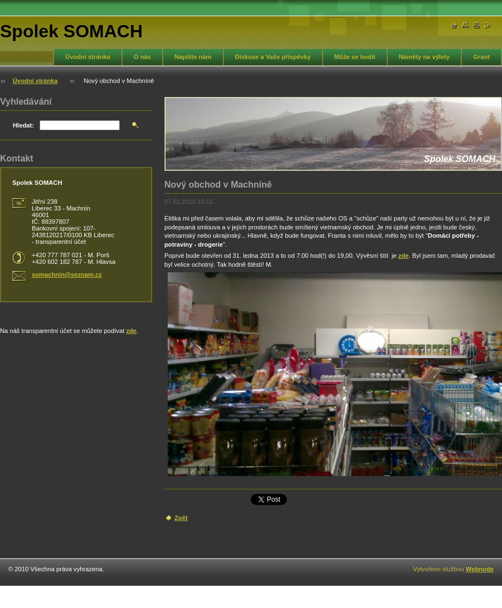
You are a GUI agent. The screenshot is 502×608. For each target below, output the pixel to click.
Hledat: (23, 125)
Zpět (181, 517)
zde (403, 255)
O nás (142, 56)
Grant (481, 56)
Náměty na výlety (424, 56)
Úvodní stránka (87, 56)
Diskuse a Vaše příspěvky (273, 56)
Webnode (480, 569)
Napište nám (193, 56)
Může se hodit (355, 56)
